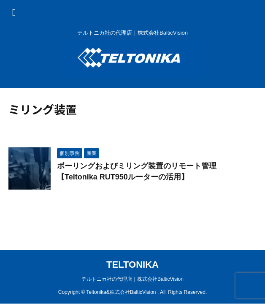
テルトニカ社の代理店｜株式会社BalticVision (132, 279)
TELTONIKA (132, 264)
